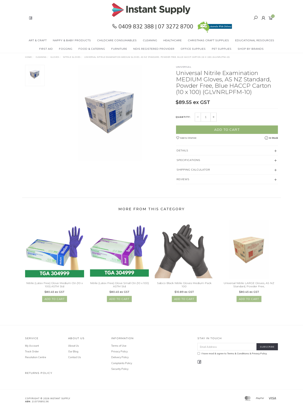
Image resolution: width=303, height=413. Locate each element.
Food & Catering (92, 48)
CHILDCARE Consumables (117, 40)
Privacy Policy (119, 351)
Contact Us (74, 357)
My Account (32, 345)
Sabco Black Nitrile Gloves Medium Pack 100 (184, 287)
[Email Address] (227, 346)
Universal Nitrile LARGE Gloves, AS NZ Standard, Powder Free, (249, 287)
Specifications (188, 160)
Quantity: (183, 117)
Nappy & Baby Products (72, 40)
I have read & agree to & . (232, 353)
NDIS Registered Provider (153, 48)
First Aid (46, 48)
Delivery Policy (120, 357)
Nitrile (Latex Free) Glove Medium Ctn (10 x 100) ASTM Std (54, 287)
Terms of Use (118, 345)
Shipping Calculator (193, 169)
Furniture (119, 48)
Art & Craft (38, 40)
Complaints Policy (121, 363)
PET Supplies (222, 48)
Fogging (65, 48)
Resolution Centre (35, 357)
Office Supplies (193, 48)
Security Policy (120, 368)
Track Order (32, 351)
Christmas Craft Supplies (208, 40)
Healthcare (172, 40)
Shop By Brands (251, 48)
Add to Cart (227, 129)
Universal (184, 66)
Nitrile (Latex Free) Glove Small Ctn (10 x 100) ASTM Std (119, 287)
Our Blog (73, 351)
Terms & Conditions (238, 353)
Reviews (183, 179)
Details (182, 150)
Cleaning (150, 40)
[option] (110, 113)
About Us (73, 345)
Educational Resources (254, 40)
